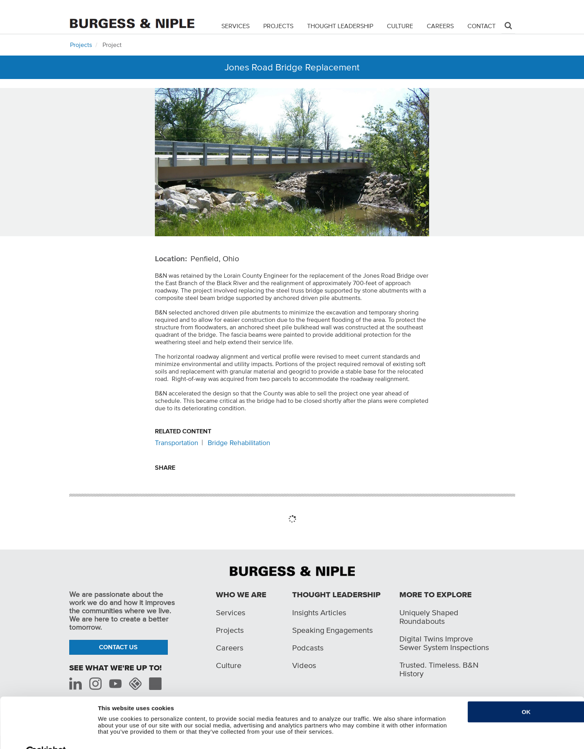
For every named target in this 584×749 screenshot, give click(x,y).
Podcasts (307, 647)
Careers (440, 25)
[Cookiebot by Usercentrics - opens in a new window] (46, 738)
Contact (481, 25)
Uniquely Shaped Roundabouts (428, 616)
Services (235, 25)
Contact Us (118, 646)
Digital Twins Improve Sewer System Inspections (444, 643)
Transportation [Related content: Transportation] (176, 443)
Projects (278, 25)
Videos (304, 665)
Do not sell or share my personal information (161, 738)
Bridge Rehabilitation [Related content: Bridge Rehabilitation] (239, 443)
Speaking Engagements (332, 630)
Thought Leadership (340, 25)
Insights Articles (319, 612)
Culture (400, 25)
